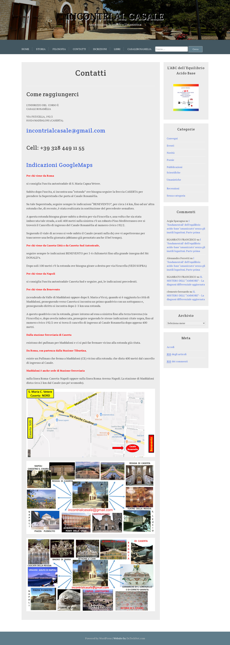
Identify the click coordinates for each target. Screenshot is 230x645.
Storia (41, 49)
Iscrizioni (100, 49)
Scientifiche (173, 172)
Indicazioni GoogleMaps (59, 164)
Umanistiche (174, 179)
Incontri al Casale (115, 16)
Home (25, 49)
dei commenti (177, 361)
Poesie (170, 160)
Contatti (79, 49)
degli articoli (176, 354)
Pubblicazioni (174, 167)
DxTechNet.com (135, 638)
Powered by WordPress (98, 638)
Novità (170, 152)
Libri (117, 49)
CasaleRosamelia (139, 49)
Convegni (172, 138)
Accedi (170, 347)
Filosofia (59, 49)
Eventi (170, 145)
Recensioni (173, 188)
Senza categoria (176, 195)
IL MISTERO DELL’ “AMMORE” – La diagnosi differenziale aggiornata (186, 280)
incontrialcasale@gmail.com (65, 130)
